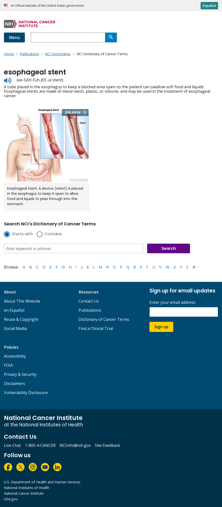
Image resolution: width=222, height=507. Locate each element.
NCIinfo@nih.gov (75, 445)
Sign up (161, 326)
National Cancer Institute (24, 493)
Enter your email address (172, 302)
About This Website (22, 301)
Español (209, 5)
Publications (90, 310)
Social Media (15, 328)
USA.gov (10, 499)
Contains (53, 234)
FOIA (8, 365)
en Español (14, 310)
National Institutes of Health (26, 487)
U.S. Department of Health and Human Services (42, 482)
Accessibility (15, 356)
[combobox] (68, 37)
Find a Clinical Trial (96, 328)
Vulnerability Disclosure (26, 392)
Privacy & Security (20, 374)
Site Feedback (107, 445)
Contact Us (89, 301)
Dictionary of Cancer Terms (104, 319)
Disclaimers (14, 383)
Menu (14, 37)
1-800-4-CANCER (40, 445)
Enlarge (77, 113)
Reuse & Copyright (21, 319)
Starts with (22, 234)
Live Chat (12, 445)
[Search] (111, 37)
